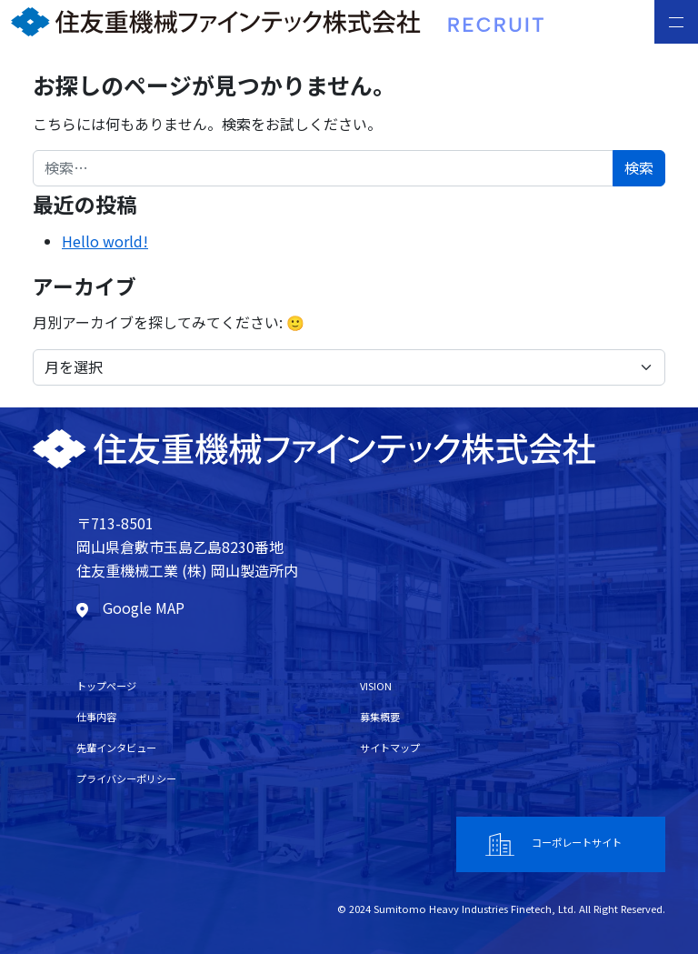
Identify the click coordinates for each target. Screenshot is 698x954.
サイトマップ (390, 747)
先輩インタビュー (116, 747)
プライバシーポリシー (126, 778)
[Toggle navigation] (676, 22)
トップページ (106, 685)
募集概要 (380, 716)
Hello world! (105, 241)
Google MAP (130, 607)
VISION (376, 685)
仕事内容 (96, 716)
